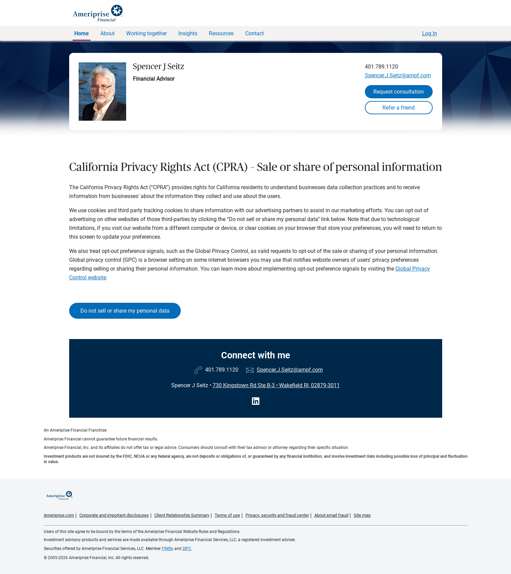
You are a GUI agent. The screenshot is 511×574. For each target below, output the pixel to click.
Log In (429, 33)
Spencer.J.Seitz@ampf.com (398, 75)
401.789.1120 (381, 66)
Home (81, 33)
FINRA (167, 548)
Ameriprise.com (59, 515)
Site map (362, 515)
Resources (221, 33)
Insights (187, 33)
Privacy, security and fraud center (277, 515)
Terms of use (227, 515)
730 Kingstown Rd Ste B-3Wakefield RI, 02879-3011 (276, 385)
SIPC (186, 548)
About (107, 33)
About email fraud (331, 515)
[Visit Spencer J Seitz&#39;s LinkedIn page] (255, 401)
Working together (146, 33)
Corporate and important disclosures (114, 515)
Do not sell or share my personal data (125, 311)
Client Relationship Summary (181, 515)
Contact (254, 33)
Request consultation (398, 91)
